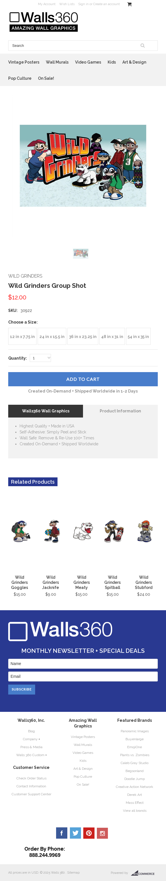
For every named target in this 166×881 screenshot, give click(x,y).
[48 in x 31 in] (112, 336)
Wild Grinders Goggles (19, 582)
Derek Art (134, 795)
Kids (112, 62)
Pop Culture (19, 78)
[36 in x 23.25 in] (82, 336)
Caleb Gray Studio (134, 763)
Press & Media (31, 747)
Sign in (83, 4)
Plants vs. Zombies (134, 755)
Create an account (106, 4)
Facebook (61, 833)
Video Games (88, 62)
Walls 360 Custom (30, 755)
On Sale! (46, 78)
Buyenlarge (134, 739)
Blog (31, 731)
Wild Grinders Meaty (81, 582)
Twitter (75, 833)
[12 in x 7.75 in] (22, 336)
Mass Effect (135, 803)
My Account (47, 4)
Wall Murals (57, 62)
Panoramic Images (135, 731)
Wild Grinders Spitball (112, 582)
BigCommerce (144, 873)
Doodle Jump (134, 779)
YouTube (102, 833)
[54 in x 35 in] (138, 336)
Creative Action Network (134, 787)
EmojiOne (134, 747)
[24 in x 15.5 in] (52, 336)
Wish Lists (67, 4)
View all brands (134, 811)
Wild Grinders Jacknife (50, 582)
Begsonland (134, 771)
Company (30, 739)
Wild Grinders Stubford (143, 582)
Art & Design (134, 62)
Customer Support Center (31, 794)
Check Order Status (31, 778)
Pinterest (89, 833)
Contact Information (31, 786)
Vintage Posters (23, 62)
